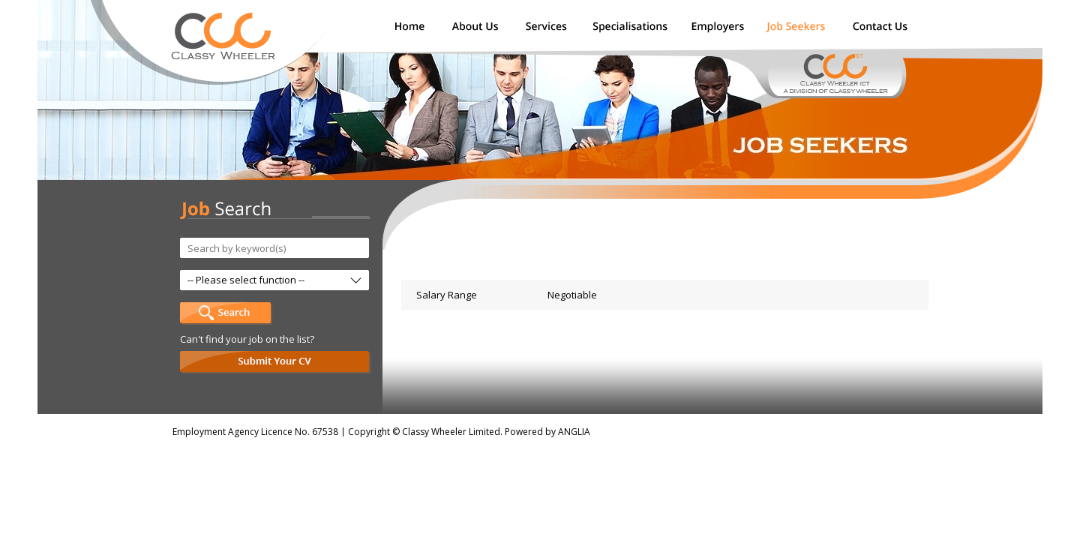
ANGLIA (574, 431)
